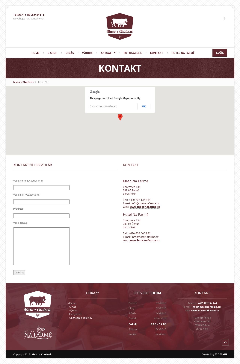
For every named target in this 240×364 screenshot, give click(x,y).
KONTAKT (156, 53)
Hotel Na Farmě (182, 53)
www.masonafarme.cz (145, 206)
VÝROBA (87, 53)
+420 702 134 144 (207, 303)
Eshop (72, 303)
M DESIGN (221, 354)
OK (144, 106)
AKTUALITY (108, 53)
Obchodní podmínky (80, 317)
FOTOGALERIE (133, 53)
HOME (35, 53)
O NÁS (70, 53)
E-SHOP (52, 53)
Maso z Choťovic (23, 82)
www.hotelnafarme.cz (145, 240)
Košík (220, 52)
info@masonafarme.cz (206, 306)
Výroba (73, 310)
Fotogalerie (75, 314)
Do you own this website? (103, 106)
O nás (72, 306)
